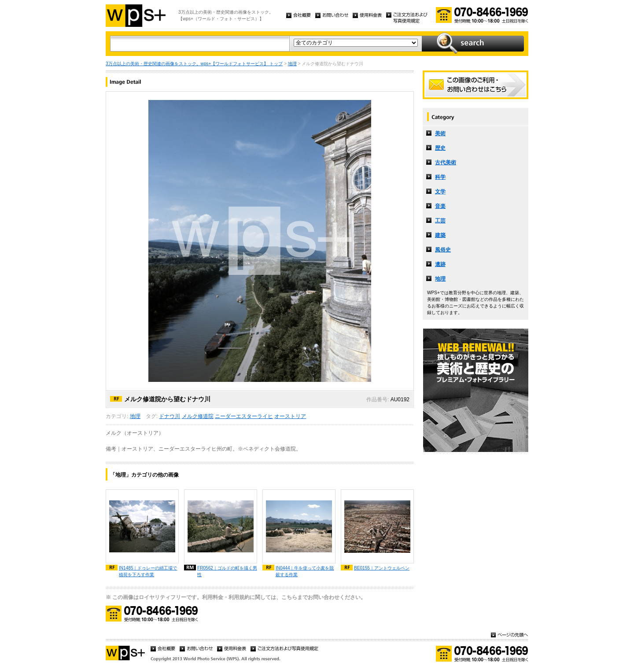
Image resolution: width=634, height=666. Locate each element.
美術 (440, 133)
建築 (440, 235)
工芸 (440, 221)
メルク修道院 (198, 416)
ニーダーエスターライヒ (244, 416)
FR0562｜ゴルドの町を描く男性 (227, 571)
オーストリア (290, 416)
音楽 (440, 206)
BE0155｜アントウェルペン (381, 568)
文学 (440, 192)
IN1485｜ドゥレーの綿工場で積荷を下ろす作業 (148, 571)
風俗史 (443, 250)
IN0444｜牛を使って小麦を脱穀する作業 (305, 571)
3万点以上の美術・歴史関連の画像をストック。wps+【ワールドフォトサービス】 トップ (194, 63)
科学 (440, 177)
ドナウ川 (169, 416)
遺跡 (440, 264)
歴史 (440, 148)
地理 (292, 63)
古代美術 (445, 162)
